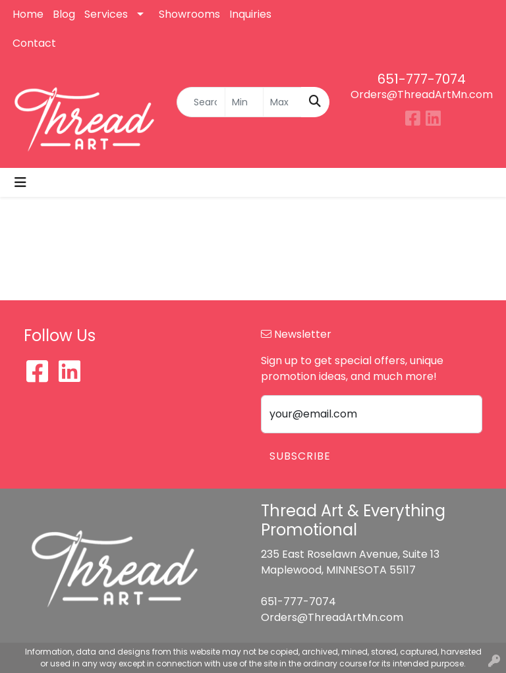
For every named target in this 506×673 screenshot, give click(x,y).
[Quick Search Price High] (282, 102)
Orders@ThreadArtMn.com (422, 94)
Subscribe (300, 456)
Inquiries (250, 14)
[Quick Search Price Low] (244, 102)
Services (106, 14)
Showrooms (189, 14)
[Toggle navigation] (20, 182)
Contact (34, 43)
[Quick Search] (201, 102)
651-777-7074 (422, 79)
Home (28, 14)
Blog (64, 14)
